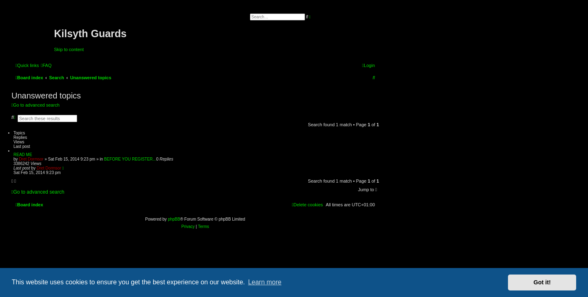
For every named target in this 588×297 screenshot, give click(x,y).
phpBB (174, 219)
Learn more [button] (264, 282)
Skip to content (69, 49)
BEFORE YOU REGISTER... (130, 159)
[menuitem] (46, 65)
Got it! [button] (542, 282)
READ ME (22, 154)
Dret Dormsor (31, 159)
